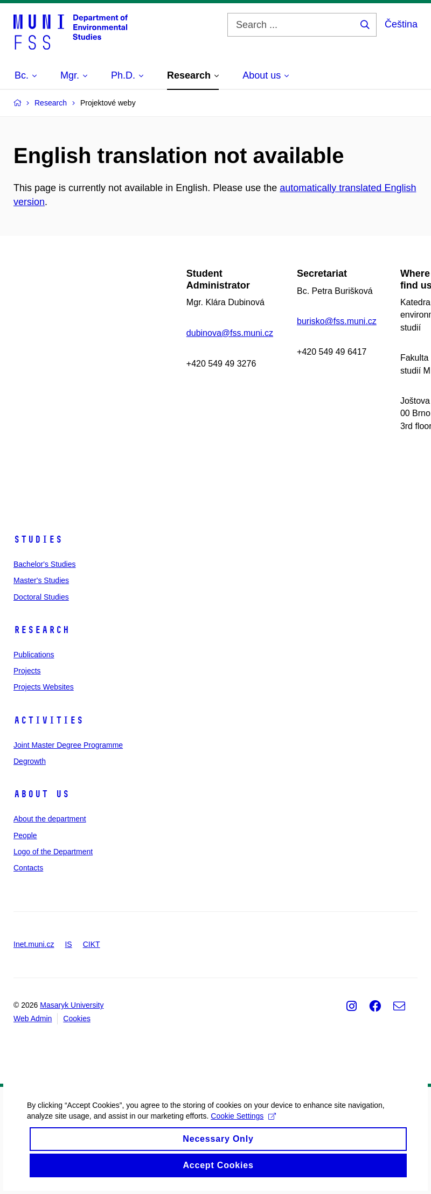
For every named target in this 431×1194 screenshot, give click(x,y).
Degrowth (29, 761)
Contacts (28, 867)
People (25, 835)
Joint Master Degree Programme (68, 745)
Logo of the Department (53, 851)
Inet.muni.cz (33, 944)
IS (68, 944)
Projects (27, 670)
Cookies (77, 1018)
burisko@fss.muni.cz (337, 321)
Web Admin (32, 1018)
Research (41, 630)
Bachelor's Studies (44, 564)
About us (41, 794)
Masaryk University (71, 1005)
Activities (48, 720)
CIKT (91, 944)
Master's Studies (41, 580)
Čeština (401, 24)
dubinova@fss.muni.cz (229, 333)
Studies (37, 539)
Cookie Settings (287, 1129)
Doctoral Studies (41, 597)
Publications (33, 654)
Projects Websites (43, 687)
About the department (49, 818)
